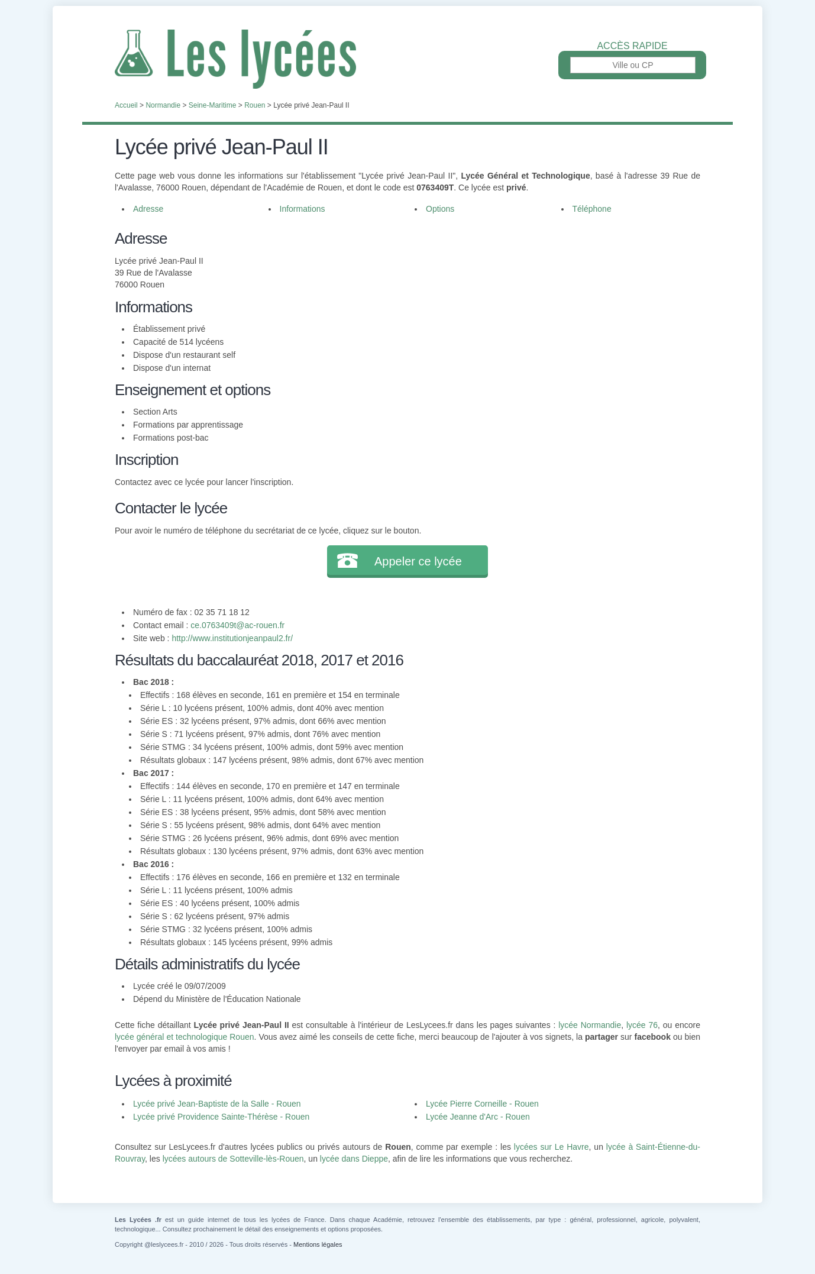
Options (440, 209)
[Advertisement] (548, 310)
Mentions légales (317, 1244)
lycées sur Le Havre (551, 1147)
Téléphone (592, 209)
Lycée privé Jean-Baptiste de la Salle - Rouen (217, 1103)
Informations (302, 209)
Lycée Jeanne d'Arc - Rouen (478, 1116)
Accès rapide (632, 46)
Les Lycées (407, 59)
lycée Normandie (589, 1025)
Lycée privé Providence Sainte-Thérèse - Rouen (221, 1116)
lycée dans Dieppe (354, 1158)
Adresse (148, 209)
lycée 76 (642, 1025)
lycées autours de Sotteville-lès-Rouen (233, 1158)
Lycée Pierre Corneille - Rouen (482, 1103)
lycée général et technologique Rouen (184, 1037)
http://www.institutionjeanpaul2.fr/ (232, 638)
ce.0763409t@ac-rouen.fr (237, 625)
